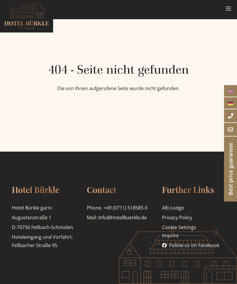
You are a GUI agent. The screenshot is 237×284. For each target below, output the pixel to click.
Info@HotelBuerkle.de (122, 217)
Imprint (170, 235)
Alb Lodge (173, 208)
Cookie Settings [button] (179, 227)
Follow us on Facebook (194, 245)
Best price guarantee (230, 169)
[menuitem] (230, 91)
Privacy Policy (177, 217)
